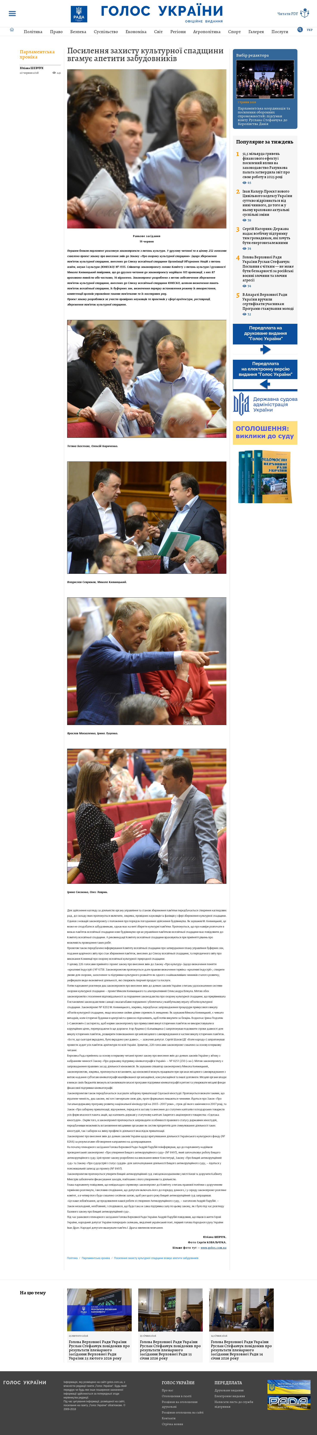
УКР (310, 30)
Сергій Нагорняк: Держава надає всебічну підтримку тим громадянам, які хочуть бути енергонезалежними (266, 236)
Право (56, 32)
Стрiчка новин (172, 1424)
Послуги (279, 32)
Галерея (256, 32)
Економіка (136, 32)
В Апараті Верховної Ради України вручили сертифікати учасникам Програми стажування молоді (268, 301)
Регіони (178, 32)
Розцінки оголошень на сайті (183, 1412)
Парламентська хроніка (37, 54)
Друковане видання (229, 1390)
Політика (33, 32)
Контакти (169, 1418)
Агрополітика (207, 32)
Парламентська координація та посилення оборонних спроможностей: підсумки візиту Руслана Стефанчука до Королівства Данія (264, 116)
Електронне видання (230, 1396)
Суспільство (106, 32)
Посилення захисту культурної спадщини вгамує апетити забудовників (145, 54)
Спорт (234, 32)
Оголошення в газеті (177, 1396)
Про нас (167, 1390)
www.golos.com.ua (213, 1248)
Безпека (78, 32)
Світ (158, 32)
